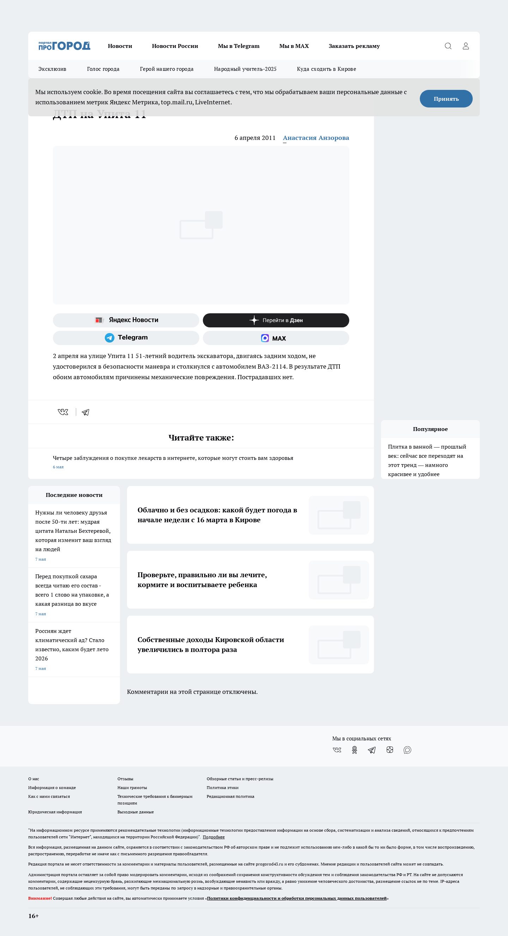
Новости (120, 45)
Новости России (175, 45)
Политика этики (222, 787)
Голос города (103, 69)
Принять (446, 98)
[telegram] (88, 412)
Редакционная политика (230, 796)
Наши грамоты (132, 787)
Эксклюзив (52, 69)
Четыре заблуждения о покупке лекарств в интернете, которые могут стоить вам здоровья (201, 463)
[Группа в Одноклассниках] (354, 750)
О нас (33, 778)
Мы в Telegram (239, 45)
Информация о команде (52, 787)
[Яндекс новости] (126, 320)
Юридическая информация (55, 811)
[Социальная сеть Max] (276, 338)
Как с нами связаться (49, 796)
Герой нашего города (167, 69)
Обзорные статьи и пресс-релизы (240, 778)
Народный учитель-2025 (245, 69)
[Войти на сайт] (466, 46)
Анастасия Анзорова (316, 138)
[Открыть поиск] (448, 46)
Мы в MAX (294, 45)
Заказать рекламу (354, 45)
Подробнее (214, 836)
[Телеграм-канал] (126, 338)
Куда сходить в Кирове (326, 69)
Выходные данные (135, 811)
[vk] (64, 412)
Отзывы (125, 778)
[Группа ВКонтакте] (337, 750)
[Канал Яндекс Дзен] (276, 320)
